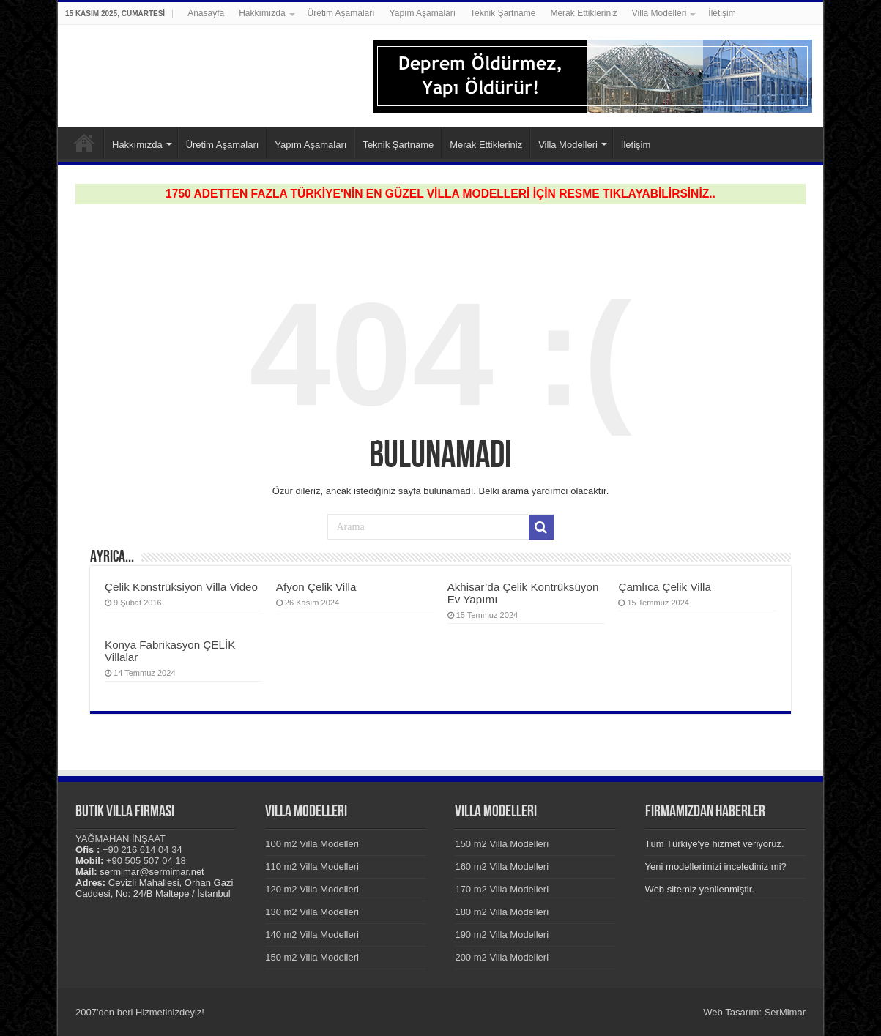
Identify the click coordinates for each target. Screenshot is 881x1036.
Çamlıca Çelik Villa (664, 587)
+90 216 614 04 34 (142, 849)
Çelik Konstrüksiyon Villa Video (181, 587)
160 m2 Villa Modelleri (502, 866)
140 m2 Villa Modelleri (312, 934)
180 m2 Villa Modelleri (502, 911)
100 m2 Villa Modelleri (312, 843)
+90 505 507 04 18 (146, 860)
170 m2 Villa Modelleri (502, 889)
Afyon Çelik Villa (316, 587)
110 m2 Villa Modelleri (312, 866)
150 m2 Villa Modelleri (312, 957)
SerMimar (785, 1012)
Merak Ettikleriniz (583, 13)
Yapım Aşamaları (423, 13)
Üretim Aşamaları (341, 13)
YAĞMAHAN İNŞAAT (120, 838)
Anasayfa (205, 13)
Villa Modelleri (659, 13)
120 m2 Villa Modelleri (312, 889)
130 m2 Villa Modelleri (312, 911)
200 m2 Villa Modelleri (502, 957)
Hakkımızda (262, 13)
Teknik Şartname (502, 13)
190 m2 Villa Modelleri (502, 934)
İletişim (721, 13)
